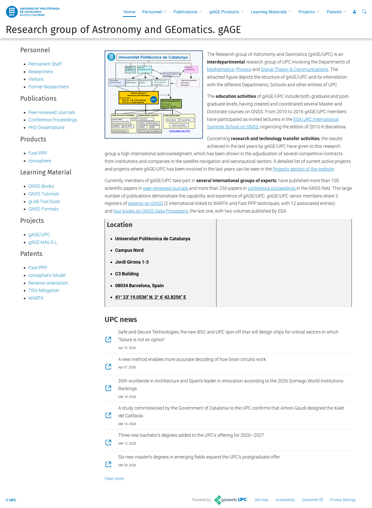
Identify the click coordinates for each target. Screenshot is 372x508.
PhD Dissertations (46, 127)
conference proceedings (272, 188)
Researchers (40, 71)
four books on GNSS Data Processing (150, 211)
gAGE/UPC (39, 234)
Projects (307, 11)
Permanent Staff (45, 64)
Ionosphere (39, 160)
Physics (243, 69)
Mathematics (220, 69)
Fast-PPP (37, 153)
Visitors (35, 79)
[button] (166, 11)
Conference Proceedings (52, 119)
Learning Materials (269, 11)
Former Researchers (48, 86)
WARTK (35, 298)
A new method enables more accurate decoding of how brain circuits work (192, 359)
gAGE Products (224, 11)
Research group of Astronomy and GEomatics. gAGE (123, 30)
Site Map (261, 500)
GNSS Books (41, 186)
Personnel (152, 11)
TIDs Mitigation (43, 290)
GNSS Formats (43, 209)
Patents (334, 11)
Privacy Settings (343, 500)
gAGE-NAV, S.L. (43, 242)
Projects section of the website (303, 169)
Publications (185, 11)
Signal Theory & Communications (294, 69)
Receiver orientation (48, 283)
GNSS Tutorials (43, 193)
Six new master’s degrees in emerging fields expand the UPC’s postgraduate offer (199, 457)
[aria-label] (364, 12)
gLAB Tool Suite (44, 201)
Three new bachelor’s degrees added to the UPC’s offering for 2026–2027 (191, 435)
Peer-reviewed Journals (51, 112)
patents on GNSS (145, 203)
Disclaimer (310, 500)
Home (129, 11)
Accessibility (285, 500)
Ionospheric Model (46, 275)
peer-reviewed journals (166, 188)
